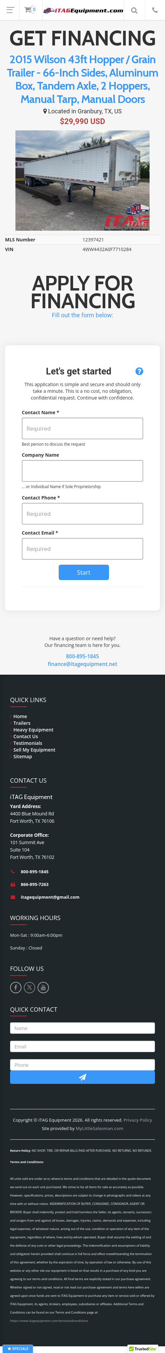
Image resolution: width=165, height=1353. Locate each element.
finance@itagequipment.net (82, 664)
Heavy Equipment (33, 729)
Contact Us (25, 736)
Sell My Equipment (34, 750)
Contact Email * (40, 533)
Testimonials (27, 743)
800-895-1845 (82, 656)
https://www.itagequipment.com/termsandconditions (49, 1321)
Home (20, 716)
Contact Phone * (41, 497)
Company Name (40, 455)
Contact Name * (40, 412)
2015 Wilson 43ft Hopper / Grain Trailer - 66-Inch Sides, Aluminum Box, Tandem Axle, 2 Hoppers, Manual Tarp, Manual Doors (82, 79)
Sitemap (22, 756)
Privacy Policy (137, 1120)
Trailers (22, 723)
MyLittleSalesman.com (99, 1128)
